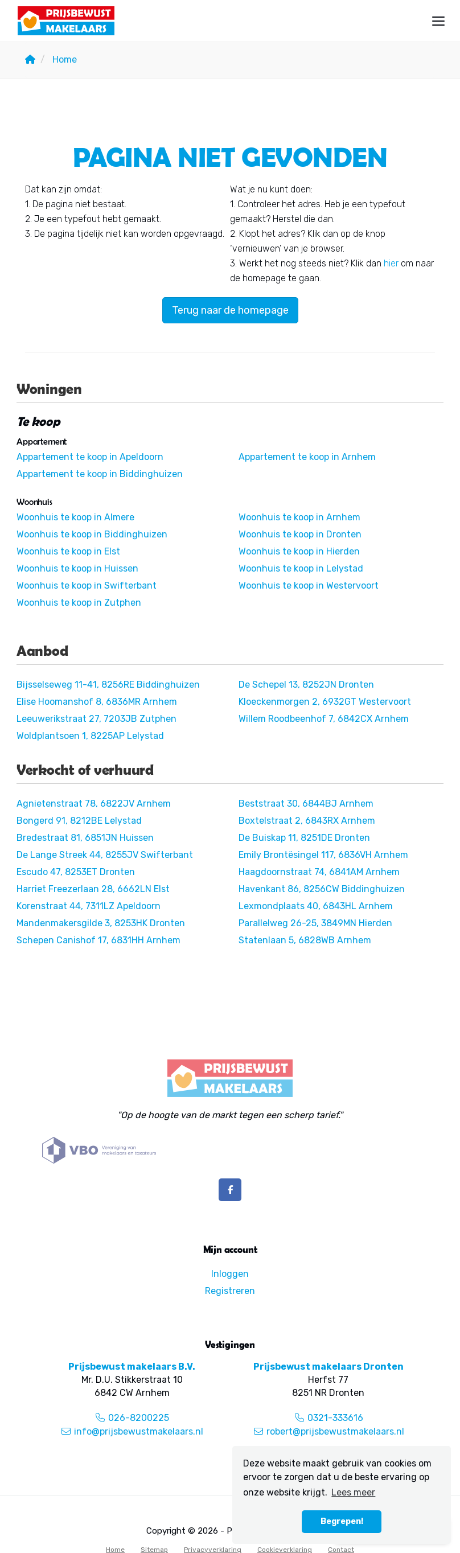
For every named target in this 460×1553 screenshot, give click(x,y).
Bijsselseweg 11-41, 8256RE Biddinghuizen (108, 684)
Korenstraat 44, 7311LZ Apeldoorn (89, 906)
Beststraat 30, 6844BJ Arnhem (306, 803)
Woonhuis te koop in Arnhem (299, 517)
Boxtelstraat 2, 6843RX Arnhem (307, 820)
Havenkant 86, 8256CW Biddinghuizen (322, 889)
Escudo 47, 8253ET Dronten (76, 871)
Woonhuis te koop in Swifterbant (87, 585)
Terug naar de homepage (230, 310)
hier (391, 263)
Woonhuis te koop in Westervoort (309, 585)
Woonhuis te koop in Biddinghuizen (92, 534)
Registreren (230, 1290)
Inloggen (230, 1273)
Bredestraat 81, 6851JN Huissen (85, 837)
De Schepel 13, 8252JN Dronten (306, 684)
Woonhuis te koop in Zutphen (79, 602)
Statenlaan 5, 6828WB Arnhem (305, 940)
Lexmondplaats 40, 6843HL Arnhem (316, 906)
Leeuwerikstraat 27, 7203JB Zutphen (96, 718)
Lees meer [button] (353, 1492)
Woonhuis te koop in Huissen (77, 568)
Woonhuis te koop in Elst (68, 551)
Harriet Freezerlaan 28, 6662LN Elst (93, 889)
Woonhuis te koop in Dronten (300, 534)
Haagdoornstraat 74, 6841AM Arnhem (319, 871)
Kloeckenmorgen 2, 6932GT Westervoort (325, 701)
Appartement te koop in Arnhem (307, 456)
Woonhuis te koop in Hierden (299, 551)
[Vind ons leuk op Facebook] (230, 1189)
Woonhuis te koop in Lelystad (301, 568)
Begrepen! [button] (342, 1521)
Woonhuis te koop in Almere (75, 517)
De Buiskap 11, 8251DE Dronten (304, 837)
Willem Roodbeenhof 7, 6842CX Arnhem (324, 718)
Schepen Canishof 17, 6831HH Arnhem (98, 940)
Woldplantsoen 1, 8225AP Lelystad (90, 735)
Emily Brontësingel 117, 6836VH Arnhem (323, 854)
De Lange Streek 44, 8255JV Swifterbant (105, 854)
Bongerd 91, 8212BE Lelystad (79, 820)
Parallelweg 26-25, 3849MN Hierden (315, 923)
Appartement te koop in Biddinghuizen (100, 474)
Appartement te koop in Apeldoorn (90, 456)
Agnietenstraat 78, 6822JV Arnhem (94, 803)
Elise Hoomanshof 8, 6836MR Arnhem (97, 701)
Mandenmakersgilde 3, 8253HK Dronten (101, 923)
